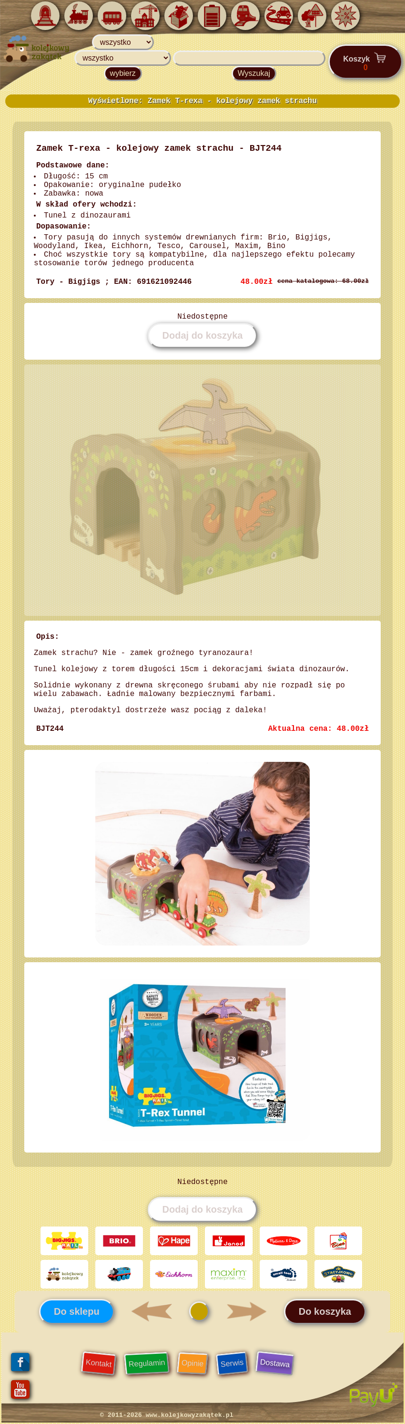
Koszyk (365, 62)
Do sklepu (77, 1311)
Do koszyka (325, 1311)
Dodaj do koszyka (202, 335)
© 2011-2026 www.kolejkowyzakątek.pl (166, 1415)
